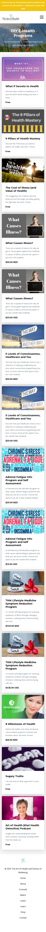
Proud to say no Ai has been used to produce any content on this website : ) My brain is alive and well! (23, 5)
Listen (23, 900)
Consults (23, 889)
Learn (23, 906)
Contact (23, 917)
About (23, 883)
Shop (23, 912)
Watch (23, 895)
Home (23, 878)
